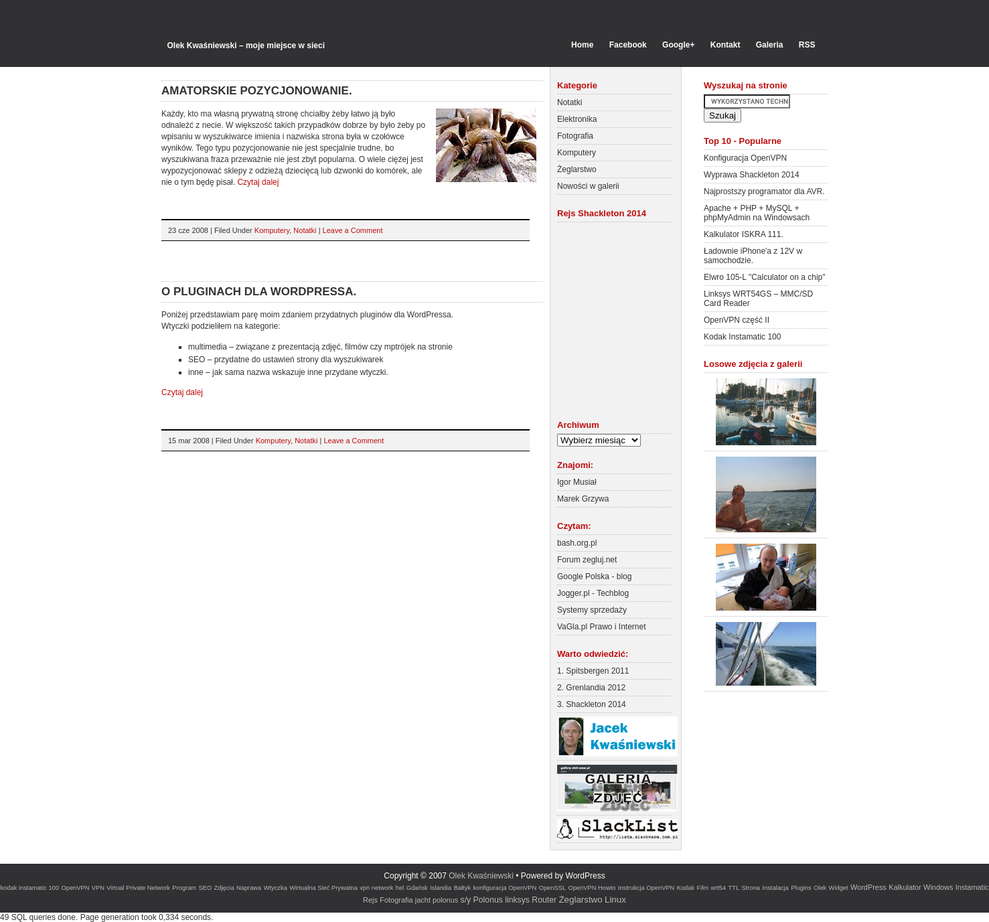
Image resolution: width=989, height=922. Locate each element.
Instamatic (972, 887)
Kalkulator (905, 887)
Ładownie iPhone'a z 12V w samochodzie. (753, 255)
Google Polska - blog (594, 576)
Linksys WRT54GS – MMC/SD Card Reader (758, 298)
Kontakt (725, 45)
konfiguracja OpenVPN (504, 888)
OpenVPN (75, 888)
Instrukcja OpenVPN (646, 888)
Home (582, 45)
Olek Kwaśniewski (481, 875)
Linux (615, 900)
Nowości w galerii (588, 186)
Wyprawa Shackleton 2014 (752, 174)
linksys (517, 900)
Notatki (304, 230)
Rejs (370, 900)
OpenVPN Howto (591, 888)
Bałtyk (462, 888)
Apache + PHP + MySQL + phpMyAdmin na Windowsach (757, 213)
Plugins (801, 888)
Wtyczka (275, 888)
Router (544, 900)
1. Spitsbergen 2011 (593, 671)
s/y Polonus (482, 900)
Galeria (769, 45)
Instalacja (775, 888)
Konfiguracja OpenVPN (745, 158)
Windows (938, 887)
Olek (820, 888)
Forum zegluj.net (587, 559)
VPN (98, 888)
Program (184, 888)
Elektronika (577, 119)
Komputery (271, 230)
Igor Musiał (577, 482)
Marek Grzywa (583, 499)
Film (702, 888)
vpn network (376, 888)
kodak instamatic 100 (29, 888)
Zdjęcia (224, 888)
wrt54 (718, 888)
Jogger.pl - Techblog (593, 593)
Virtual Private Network (138, 888)
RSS (807, 45)
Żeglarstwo (577, 169)
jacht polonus (436, 900)
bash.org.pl (577, 543)
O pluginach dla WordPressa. (258, 291)
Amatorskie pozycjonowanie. (256, 90)
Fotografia (575, 136)
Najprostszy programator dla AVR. (764, 191)
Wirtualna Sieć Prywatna (323, 888)
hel (400, 888)
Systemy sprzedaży (592, 610)
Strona (751, 888)
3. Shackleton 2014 (591, 704)
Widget (838, 888)
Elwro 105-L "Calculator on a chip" (765, 277)
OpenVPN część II (736, 320)
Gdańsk (417, 888)
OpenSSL (552, 888)
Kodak (685, 888)
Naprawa (248, 888)
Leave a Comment (353, 230)
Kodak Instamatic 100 (742, 336)
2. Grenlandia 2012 (591, 687)
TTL (734, 888)
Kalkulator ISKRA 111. (743, 234)
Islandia (440, 888)
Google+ (678, 45)
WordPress (868, 887)
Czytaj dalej (258, 182)
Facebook (628, 45)
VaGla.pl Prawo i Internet (601, 626)
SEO (205, 888)
